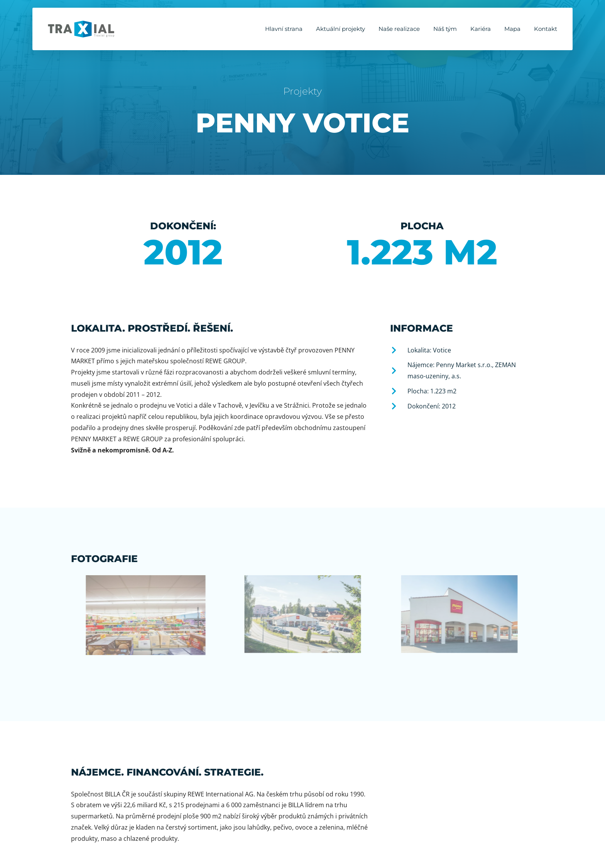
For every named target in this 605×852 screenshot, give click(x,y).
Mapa (512, 28)
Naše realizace (399, 28)
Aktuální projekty (340, 28)
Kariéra (480, 28)
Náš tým (445, 28)
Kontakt (545, 28)
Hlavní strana (283, 28)
